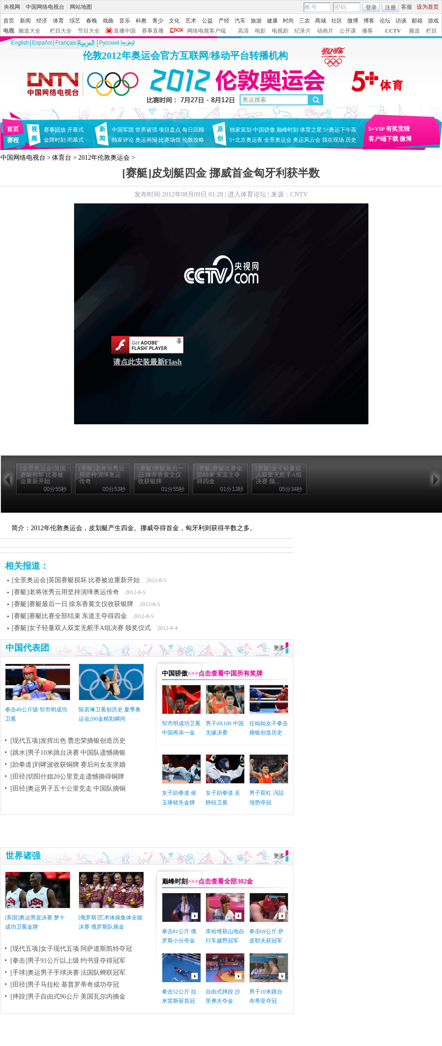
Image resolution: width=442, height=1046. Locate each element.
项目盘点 (170, 130)
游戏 (433, 20)
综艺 (74, 20)
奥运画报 (146, 140)
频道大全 (29, 31)
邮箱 (417, 20)
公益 (207, 20)
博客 (368, 20)
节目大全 (89, 31)
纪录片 (302, 31)
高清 (243, 31)
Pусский (109, 43)
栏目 (431, 31)
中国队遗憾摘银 (103, 752)
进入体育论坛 (247, 194)
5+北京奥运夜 (246, 140)
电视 (8, 31)
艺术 (190, 20)
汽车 (240, 20)
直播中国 (125, 31)
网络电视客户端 (206, 31)
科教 (141, 20)
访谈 (401, 20)
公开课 (347, 31)
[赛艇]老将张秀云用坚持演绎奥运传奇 (65, 592)
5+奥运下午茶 (340, 130)
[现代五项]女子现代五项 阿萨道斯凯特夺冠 (71, 948)
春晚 (91, 20)
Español (42, 43)
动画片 (325, 31)
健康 (272, 20)
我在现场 (333, 140)
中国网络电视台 (45, 7)
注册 (390, 7)
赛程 (13, 140)
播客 (367, 31)
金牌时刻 (55, 140)
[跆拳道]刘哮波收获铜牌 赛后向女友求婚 (68, 764)
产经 (224, 20)
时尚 (288, 20)
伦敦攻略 (193, 140)
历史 (350, 140)
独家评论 (123, 140)
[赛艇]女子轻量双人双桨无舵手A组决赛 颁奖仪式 (81, 627)
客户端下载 (383, 138)
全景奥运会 (278, 140)
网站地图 (81, 7)
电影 (260, 31)
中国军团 (123, 130)
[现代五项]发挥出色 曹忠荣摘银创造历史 (68, 740)
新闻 (25, 20)
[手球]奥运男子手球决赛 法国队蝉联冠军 (68, 972)
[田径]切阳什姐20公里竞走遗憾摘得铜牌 (67, 776)
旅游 (256, 20)
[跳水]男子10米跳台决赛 (45, 752)
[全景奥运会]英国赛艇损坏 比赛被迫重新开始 (76, 580)
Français (65, 43)
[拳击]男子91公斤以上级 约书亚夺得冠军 (68, 960)
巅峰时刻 (287, 130)
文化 (174, 20)
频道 (414, 31)
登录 (371, 7)
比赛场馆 (170, 140)
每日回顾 (193, 130)
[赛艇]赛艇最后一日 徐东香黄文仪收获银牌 (73, 604)
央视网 (12, 7)
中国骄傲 (264, 130)
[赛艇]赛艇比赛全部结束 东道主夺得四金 (69, 616)
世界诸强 (146, 130)
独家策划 (241, 130)
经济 (41, 20)
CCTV (393, 31)
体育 (58, 20)
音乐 (124, 20)
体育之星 (311, 130)
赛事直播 (153, 31)
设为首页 (428, 7)
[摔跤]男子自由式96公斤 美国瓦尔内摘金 (68, 996)
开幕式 (75, 130)
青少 (157, 20)
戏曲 (108, 20)
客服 (406, 7)
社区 (336, 20)
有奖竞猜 (398, 128)
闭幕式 (76, 140)
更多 (279, 648)
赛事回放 (55, 130)
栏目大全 (61, 31)
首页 (8, 20)
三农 (304, 20)
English (20, 43)
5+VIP (376, 128)
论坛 (384, 20)
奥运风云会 (307, 140)
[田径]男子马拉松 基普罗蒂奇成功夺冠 (65, 984)
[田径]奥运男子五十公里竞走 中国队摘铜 (68, 788)
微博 (352, 20)
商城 (320, 20)
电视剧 (280, 31)
